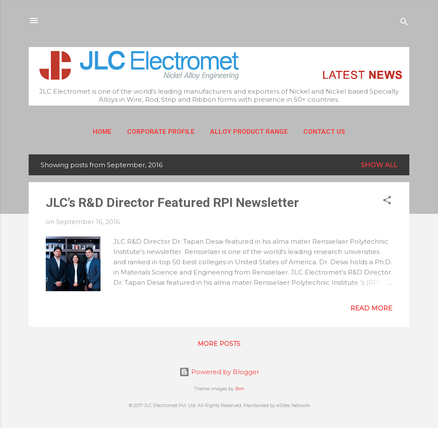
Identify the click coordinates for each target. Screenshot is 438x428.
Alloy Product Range (249, 132)
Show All (379, 165)
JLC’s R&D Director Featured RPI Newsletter (172, 202)
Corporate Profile (161, 132)
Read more (371, 308)
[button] (387, 201)
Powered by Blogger (219, 372)
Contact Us (324, 132)
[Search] (404, 23)
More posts (219, 344)
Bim (239, 389)
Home (102, 132)
